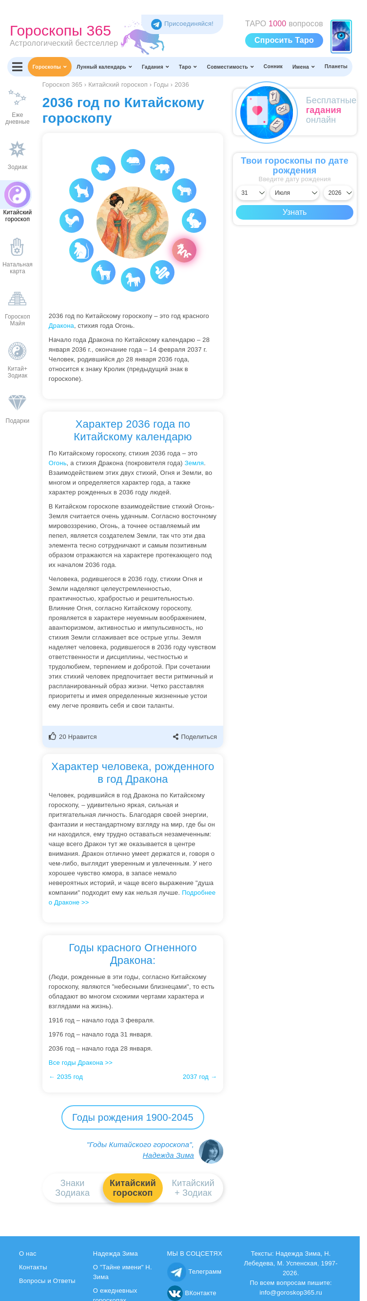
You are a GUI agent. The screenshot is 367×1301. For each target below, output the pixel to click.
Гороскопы (50, 66)
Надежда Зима (168, 1155)
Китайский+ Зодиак (193, 1188)
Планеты (336, 66)
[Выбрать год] (338, 193)
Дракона (61, 325)
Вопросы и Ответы (47, 1280)
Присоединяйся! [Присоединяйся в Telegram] (182, 23)
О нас (28, 1253)
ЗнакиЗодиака (72, 1188)
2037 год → (200, 1076)
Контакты (33, 1267)
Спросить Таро (284, 40)
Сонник (273, 66)
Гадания (155, 66)
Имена (303, 66)
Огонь (58, 463)
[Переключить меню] (17, 66)
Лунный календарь (104, 66)
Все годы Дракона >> (81, 1062)
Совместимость (230, 66)
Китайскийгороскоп (133, 1188)
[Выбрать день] (251, 193)
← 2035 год (66, 1076)
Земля (194, 463)
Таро (188, 66)
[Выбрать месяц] (294, 193)
